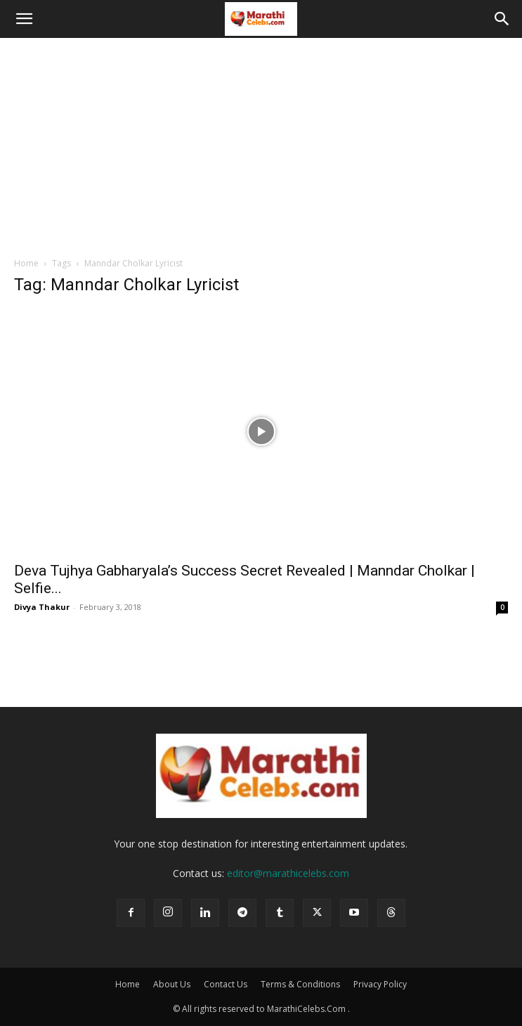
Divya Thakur (42, 607)
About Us (171, 984)
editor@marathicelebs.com (288, 873)
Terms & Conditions (300, 984)
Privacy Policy (380, 984)
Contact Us (225, 984)
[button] (23, 19)
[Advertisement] (261, 143)
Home (26, 263)
